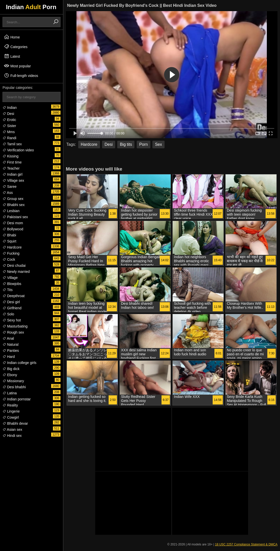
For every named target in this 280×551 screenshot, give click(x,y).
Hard (9, 357)
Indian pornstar (17, 399)
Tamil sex (12, 144)
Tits (8, 290)
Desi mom (13, 223)
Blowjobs (12, 284)
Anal (8, 338)
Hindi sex (12, 436)
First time (12, 162)
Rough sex (13, 332)
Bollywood (13, 229)
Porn (143, 144)
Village (10, 278)
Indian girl (13, 174)
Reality (10, 405)
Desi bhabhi (14, 387)
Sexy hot (12, 320)
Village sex (13, 180)
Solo (8, 314)
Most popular (17, 66)
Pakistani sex (15, 217)
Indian (10, 108)
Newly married (16, 272)
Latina (10, 393)
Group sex (13, 199)
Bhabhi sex (14, 205)
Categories (16, 46)
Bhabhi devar (15, 423)
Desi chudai (14, 265)
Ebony (10, 375)
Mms (9, 132)
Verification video (18, 150)
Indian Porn (31, 7)
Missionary (13, 381)
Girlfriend (12, 308)
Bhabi (9, 235)
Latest (12, 56)
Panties (11, 351)
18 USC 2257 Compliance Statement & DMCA (246, 544)
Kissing (10, 156)
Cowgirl (11, 417)
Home (12, 37)
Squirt (9, 241)
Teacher (11, 168)
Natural (10, 344)
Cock (9, 259)
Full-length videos (21, 75)
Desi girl (11, 302)
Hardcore (12, 247)
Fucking (11, 253)
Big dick (11, 369)
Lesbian (11, 211)
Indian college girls (19, 363)
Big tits (126, 144)
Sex (158, 144)
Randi (9, 138)
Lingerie (11, 411)
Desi (8, 114)
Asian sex (12, 429)
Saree (9, 187)
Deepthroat (14, 296)
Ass (8, 193)
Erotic (9, 120)
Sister (9, 126)
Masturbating (15, 326)
